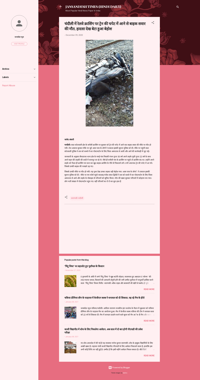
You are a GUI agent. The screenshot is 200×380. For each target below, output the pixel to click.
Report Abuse (8, 85)
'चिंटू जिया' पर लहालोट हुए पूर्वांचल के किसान (84, 266)
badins (125, 373)
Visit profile (19, 44)
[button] (152, 23)
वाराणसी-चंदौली (77, 198)
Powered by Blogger (119, 367)
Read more (149, 289)
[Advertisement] (170, 57)
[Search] (177, 7)
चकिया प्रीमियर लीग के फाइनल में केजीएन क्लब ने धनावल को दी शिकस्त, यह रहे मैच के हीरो (104, 297)
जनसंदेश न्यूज (19, 37)
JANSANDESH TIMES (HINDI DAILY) (93, 6)
